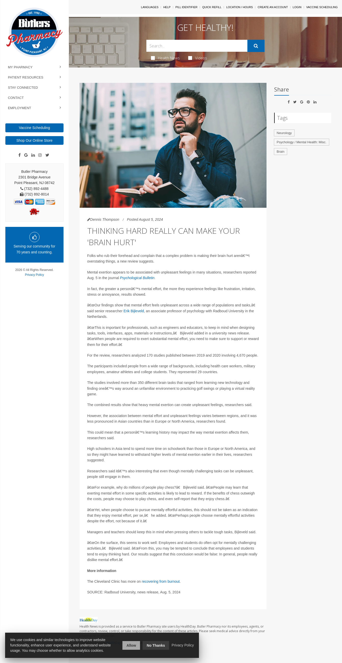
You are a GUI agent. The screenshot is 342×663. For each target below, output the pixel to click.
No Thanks (156, 645)
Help (167, 7)
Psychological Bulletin (137, 278)
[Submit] (255, 46)
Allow (131, 645)
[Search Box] (197, 46)
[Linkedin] (33, 155)
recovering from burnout (161, 581)
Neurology (284, 133)
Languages (149, 7)
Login (297, 7)
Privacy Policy (34, 275)
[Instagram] (40, 155)
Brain (280, 151)
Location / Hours (239, 7)
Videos (197, 57)
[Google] (26, 155)
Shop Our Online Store (34, 140)
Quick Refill (211, 7)
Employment (19, 108)
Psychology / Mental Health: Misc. (301, 142)
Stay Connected (23, 87)
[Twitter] (47, 155)
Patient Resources (25, 77)
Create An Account (273, 7)
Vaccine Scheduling (34, 128)
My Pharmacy (20, 67)
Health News (165, 57)
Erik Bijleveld (133, 311)
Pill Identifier (186, 7)
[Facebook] (19, 155)
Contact (16, 98)
